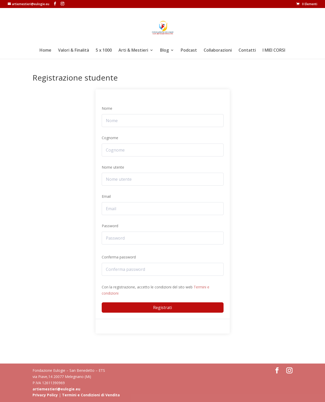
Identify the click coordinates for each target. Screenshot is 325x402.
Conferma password (119, 257)
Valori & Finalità (73, 50)
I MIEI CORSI (274, 50)
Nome (107, 108)
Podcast (189, 50)
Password (110, 225)
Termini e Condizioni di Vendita (91, 394)
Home (45, 50)
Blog (164, 50)
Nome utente (113, 167)
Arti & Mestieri (133, 50)
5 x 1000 (104, 50)
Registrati (162, 307)
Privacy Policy (45, 394)
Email (106, 196)
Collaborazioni (218, 50)
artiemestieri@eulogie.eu (56, 389)
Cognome (110, 137)
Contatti (247, 50)
